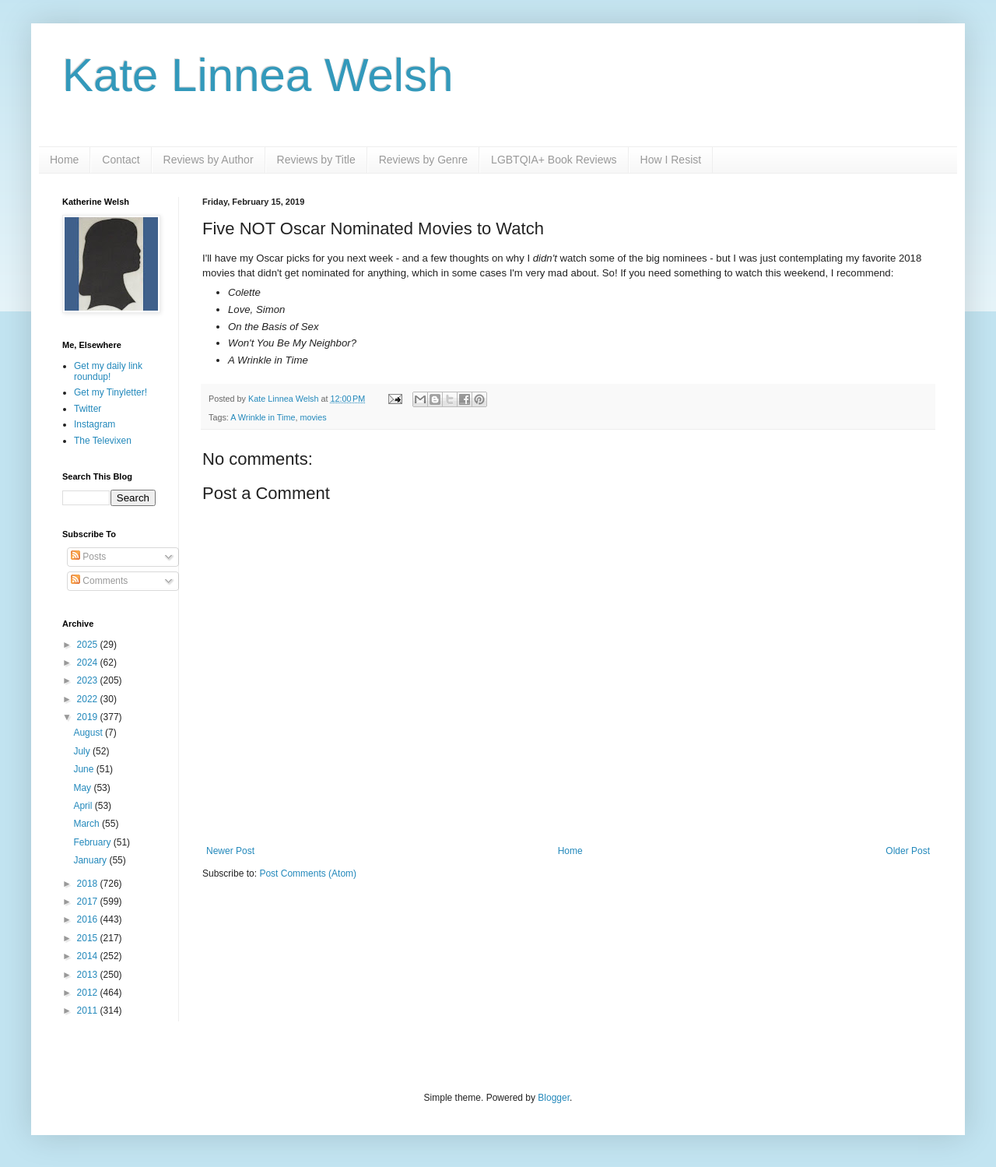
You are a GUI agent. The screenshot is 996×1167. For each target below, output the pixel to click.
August (89, 732)
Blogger (554, 1097)
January (91, 860)
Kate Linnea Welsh (258, 75)
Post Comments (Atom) (307, 873)
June (84, 769)
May (83, 787)
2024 (88, 662)
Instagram (94, 424)
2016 (88, 919)
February (93, 842)
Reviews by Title (316, 159)
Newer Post (230, 850)
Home (64, 159)
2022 (88, 699)
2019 (88, 717)
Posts (88, 556)
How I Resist (671, 159)
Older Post (908, 850)
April (83, 805)
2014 (88, 956)
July (83, 751)
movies (313, 417)
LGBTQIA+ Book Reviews (553, 159)
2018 (88, 883)
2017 (88, 901)
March (87, 823)
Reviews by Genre (423, 159)
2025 (88, 644)
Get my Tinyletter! (110, 392)
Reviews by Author (208, 159)
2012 (88, 992)
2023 (88, 680)
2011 (88, 1010)
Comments (99, 580)
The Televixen (103, 440)
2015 (88, 938)
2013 (88, 974)
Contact (120, 159)
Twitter (87, 408)
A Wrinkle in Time (262, 417)
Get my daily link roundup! (108, 371)
